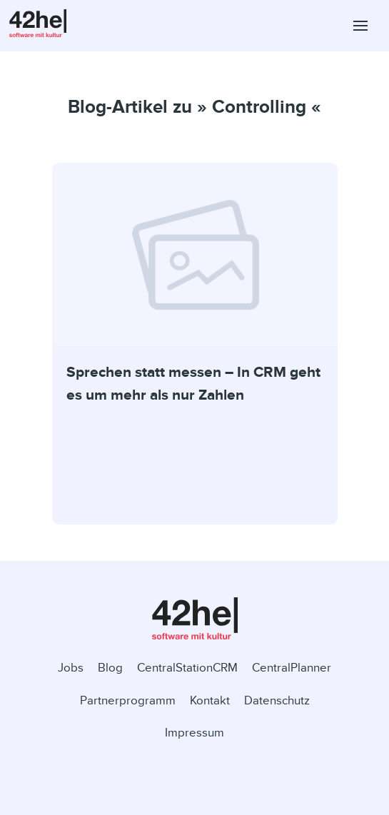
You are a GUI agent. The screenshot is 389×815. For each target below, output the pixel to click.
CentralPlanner (291, 667)
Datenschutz (277, 700)
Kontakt (210, 700)
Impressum (194, 732)
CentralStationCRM (187, 667)
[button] (360, 26)
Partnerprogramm (128, 700)
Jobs (71, 667)
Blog (110, 667)
